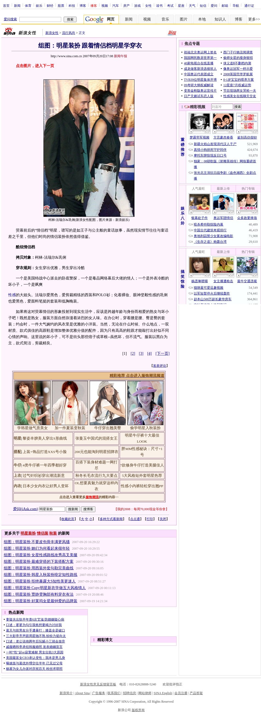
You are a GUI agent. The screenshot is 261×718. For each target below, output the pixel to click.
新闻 (17, 5)
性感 (12, 295)
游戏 (137, 5)
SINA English (163, 693)
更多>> (254, 19)
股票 (61, 5)
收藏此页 (67, 519)
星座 (181, 5)
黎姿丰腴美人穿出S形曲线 (45, 438)
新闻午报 (120, 56)
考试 (170, 5)
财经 (50, 5)
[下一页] (162, 353)
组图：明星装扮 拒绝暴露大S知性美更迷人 (40, 581)
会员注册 (180, 693)
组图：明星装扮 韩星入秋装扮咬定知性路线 (41, 575)
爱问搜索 (10, 19)
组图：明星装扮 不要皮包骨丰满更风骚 (37, 542)
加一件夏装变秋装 (70, 428)
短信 (203, 5)
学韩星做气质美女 (32, 428)
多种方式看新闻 (111, 519)
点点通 (135, 519)
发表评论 (159, 366)
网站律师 (144, 693)
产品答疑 (196, 693)
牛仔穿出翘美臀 (107, 428)
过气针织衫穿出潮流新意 (44, 476)
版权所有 (138, 710)
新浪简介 (66, 693)
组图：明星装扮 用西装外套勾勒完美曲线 (39, 568)
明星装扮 (28, 533)
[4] (149, 353)
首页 (6, 5)
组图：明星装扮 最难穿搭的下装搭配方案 (39, 562)
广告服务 (98, 693)
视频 (104, 5)
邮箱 (225, 5)
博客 (83, 5)
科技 (72, 5)
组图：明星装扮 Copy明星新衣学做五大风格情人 (45, 588)
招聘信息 (129, 693)
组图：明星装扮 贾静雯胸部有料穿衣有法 (39, 594)
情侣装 (42, 533)
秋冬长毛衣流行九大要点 (96, 476)
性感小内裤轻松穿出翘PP (142, 486)
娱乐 (39, 5)
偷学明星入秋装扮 (145, 428)
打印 (149, 519)
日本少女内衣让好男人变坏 (46, 486)
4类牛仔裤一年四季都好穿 (45, 465)
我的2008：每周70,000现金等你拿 (141, 509)
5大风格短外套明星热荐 (142, 476)
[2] (133, 353)
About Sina (82, 693)
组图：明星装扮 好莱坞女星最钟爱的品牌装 (41, 601)
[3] (141, 353)
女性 (148, 5)
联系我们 (114, 693)
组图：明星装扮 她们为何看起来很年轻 (37, 548)
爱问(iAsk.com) (25, 509)
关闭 (163, 519)
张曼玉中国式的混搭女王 (96, 438)
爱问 (214, 5)
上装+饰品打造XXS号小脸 (45, 452)
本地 (202, 19)
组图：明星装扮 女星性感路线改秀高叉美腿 (41, 555)
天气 (192, 5)
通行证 (249, 5)
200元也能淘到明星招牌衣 (96, 452)
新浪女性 (51, 33)
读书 (159, 5)
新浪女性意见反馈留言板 (98, 684)
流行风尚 (68, 33)
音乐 (165, 19)
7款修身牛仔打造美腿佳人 (142, 465)
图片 (183, 19)
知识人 (220, 19)
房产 (126, 5)
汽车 (115, 5)
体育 (28, 5)
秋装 (53, 533)
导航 (236, 5)
